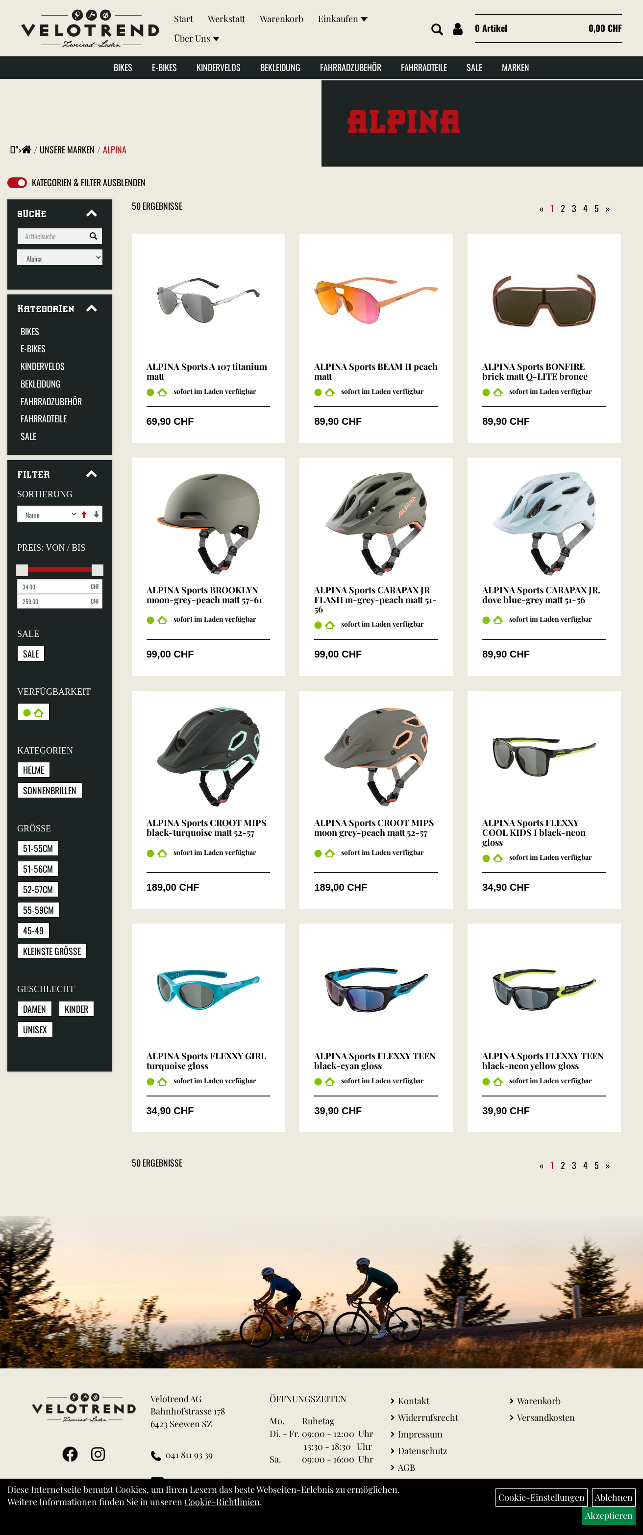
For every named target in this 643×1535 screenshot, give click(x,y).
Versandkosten (546, 1417)
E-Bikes (164, 69)
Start (186, 19)
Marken (515, 69)
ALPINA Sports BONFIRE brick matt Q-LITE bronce (535, 371)
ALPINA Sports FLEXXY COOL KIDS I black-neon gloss (534, 832)
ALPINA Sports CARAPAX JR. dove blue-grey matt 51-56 (541, 595)
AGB (406, 1467)
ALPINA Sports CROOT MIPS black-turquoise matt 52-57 (207, 827)
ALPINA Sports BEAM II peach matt (376, 371)
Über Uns (200, 39)
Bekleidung (280, 69)
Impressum (420, 1434)
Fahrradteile (424, 69)
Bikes (123, 69)
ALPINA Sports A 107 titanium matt (207, 371)
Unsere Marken (67, 149)
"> (23, 149)
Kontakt (413, 1401)
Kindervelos (219, 69)
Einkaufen (346, 19)
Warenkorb (284, 19)
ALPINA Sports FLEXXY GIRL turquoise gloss (206, 1061)
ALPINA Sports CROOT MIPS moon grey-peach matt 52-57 (374, 827)
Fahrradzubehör (350, 69)
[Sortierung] (47, 514)
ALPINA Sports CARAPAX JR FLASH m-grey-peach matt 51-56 (375, 599)
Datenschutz (422, 1451)
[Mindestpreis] (52, 586)
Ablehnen (614, 1497)
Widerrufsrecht (428, 1417)
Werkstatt (229, 19)
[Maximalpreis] (52, 601)
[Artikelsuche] (434, 30)
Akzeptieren (609, 1515)
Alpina (114, 149)
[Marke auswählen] (59, 257)
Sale (474, 69)
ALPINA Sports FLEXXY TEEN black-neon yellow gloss (543, 1061)
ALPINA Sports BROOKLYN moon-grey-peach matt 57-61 (204, 595)
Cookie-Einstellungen (541, 1497)
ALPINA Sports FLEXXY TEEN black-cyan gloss (375, 1061)
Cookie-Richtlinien (222, 1502)
